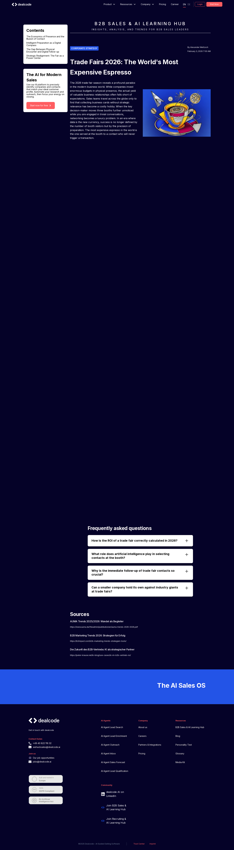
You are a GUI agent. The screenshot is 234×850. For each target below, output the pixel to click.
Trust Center (139, 844)
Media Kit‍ (180, 762)
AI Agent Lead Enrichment (114, 736)
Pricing (162, 4)
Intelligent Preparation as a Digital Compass (43, 44)
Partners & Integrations (149, 744)
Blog (178, 736)
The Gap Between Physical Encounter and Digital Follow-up (42, 50)
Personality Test (184, 744)
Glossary (180, 753)
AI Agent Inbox (108, 753)
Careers (142, 736)
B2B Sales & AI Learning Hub (190, 727)
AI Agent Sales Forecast (113, 762)
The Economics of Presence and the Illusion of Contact (45, 37)
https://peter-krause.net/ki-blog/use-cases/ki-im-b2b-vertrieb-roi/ (100, 655)
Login (200, 4)
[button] (109, 4)
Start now (214, 4)
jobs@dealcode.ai (42, 761)
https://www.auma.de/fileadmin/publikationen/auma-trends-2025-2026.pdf (104, 627)
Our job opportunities (43, 757)
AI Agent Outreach (110, 744)
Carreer (175, 4)
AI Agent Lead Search (112, 727)
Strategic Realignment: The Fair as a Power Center (45, 57)
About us (142, 727)
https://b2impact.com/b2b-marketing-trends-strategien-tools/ (98, 641)
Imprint (153, 844)
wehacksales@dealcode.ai (46, 747)
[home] (21, 4)
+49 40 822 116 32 (42, 743)
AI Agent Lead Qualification (114, 771)
